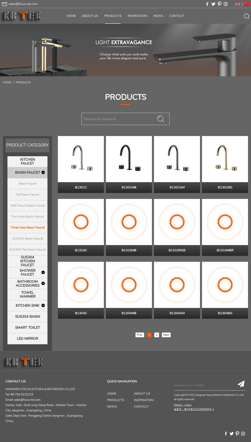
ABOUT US (90, 16)
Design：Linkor (183, 405)
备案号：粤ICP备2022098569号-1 (194, 409)
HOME (71, 16)
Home (7, 82)
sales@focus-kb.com (23, 4)
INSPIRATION (137, 16)
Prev (140, 335)
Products (23, 82)
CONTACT (176, 16)
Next (166, 335)
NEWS (158, 16)
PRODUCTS (113, 16)
